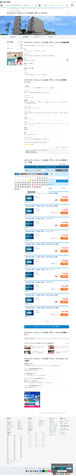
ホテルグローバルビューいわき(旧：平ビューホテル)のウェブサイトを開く (39, 55)
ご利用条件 (39, 468)
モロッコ (36, 446)
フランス (29, 441)
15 (30, 182)
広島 (21, 451)
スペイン (29, 443)
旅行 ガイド (72, 5)
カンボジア (43, 437)
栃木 (14, 438)
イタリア (36, 441)
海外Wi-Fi (30, 425)
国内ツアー (9, 420)
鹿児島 (8, 459)
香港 (42, 432)
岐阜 (21, 446)
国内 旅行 (2, 5)
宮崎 (21, 457)
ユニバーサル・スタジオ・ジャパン (13, 460)
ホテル (11, 5)
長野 (7, 443)
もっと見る (48, 321)
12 (22, 182)
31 (18, 189)
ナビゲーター (52, 433)
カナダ (36, 440)
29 (30, 187)
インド (29, 437)
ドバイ (43, 446)
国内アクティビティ (10, 427)
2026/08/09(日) (59, 170)
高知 (21, 454)
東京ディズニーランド (11, 462)
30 (15, 189)
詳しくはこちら (62, 471)
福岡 (7, 456)
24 (18, 187)
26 (22, 187)
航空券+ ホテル (46, 5)
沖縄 (14, 459)
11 (20, 182)
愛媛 (14, 454)
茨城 (21, 438)
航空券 (8, 5)
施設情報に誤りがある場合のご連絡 (31, 151)
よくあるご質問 (62, 428)
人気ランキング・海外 (53, 425)
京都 (14, 448)
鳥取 (14, 451)
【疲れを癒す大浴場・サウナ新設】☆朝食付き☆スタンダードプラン (40, 269)
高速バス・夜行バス (10, 425)
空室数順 (50, 188)
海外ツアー (30, 420)
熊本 (14, 457)
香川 (21, 452)
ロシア (43, 443)
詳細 (64, 212)
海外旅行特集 (30, 427)
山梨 (21, 441)
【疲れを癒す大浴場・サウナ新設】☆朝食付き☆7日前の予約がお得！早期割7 (42, 244)
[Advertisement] (49, 396)
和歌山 (8, 449)
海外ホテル (30, 422)
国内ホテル (19, 422)
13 (25, 182)
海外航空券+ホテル (42, 420)
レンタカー (22, 5)
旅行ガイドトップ (53, 435)
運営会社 (26, 468)
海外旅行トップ (31, 430)
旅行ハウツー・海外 (53, 428)
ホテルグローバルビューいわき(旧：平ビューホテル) (27, 13)
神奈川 (15, 441)
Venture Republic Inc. (39, 473)
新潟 (14, 443)
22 (30, 184)
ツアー (5, 5)
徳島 (7, 454)
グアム (36, 438)
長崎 (21, 456)
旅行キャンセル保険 (63, 423)
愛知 (7, 446)
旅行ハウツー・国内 (53, 427)
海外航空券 (41, 422)
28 (27, 187)
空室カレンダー (29, 214)
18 (20, 184)
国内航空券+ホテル (10, 422)
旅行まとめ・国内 (53, 430)
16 (15, 184)
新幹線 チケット (17, 5)
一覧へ (67, 343)
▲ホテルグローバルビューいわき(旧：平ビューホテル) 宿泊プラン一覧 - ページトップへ (52, 412)
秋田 (7, 437)
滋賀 (7, 448)
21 (27, 184)
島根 (7, 452)
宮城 (14, 437)
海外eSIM (40, 425)
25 (20, 187)
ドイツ (43, 441)
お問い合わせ (62, 432)
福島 (7, 438)
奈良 (14, 449)
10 (18, 182)
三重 (14, 446)
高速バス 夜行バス (26, 5)
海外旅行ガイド (52, 422)
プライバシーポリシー (33, 468)
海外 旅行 (40, 5)
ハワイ (29, 438)
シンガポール (30, 435)
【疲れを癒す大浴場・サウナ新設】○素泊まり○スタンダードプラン (39, 218)
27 (25, 187)
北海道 (8, 435)
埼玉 (14, 440)
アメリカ (29, 440)
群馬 (7, 440)
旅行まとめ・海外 (53, 431)
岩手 (21, 435)
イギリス (43, 440)
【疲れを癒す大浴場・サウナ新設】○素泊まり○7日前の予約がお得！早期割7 (41, 206)
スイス (36, 443)
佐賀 (14, 456)
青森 (14, 435)
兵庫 (21, 449)
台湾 (35, 432)
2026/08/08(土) (38, 170)
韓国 (29, 432)
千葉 (21, 440)
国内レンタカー (20, 425)
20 (25, 184)
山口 (14, 452)
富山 (21, 443)
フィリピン (37, 435)
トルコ (29, 446)
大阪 (21, 448)
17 (18, 184)
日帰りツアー (20, 420)
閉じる (31, 191)
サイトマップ (49, 468)
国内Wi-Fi (19, 427)
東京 (7, 441)
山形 (21, 437)
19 (22, 184)
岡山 (7, 451)
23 (15, 187)
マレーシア (43, 435)
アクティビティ (32, 5)
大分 (7, 457)
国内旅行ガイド (52, 420)
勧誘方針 (44, 468)
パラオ (43, 438)
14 (27, 182)
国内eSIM (8, 428)
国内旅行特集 (20, 428)
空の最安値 (9, 430)
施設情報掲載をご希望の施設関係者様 (31, 152)
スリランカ (37, 437)
